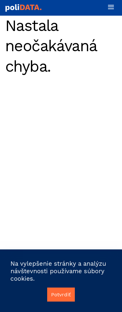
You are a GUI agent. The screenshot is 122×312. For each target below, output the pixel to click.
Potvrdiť (61, 294)
